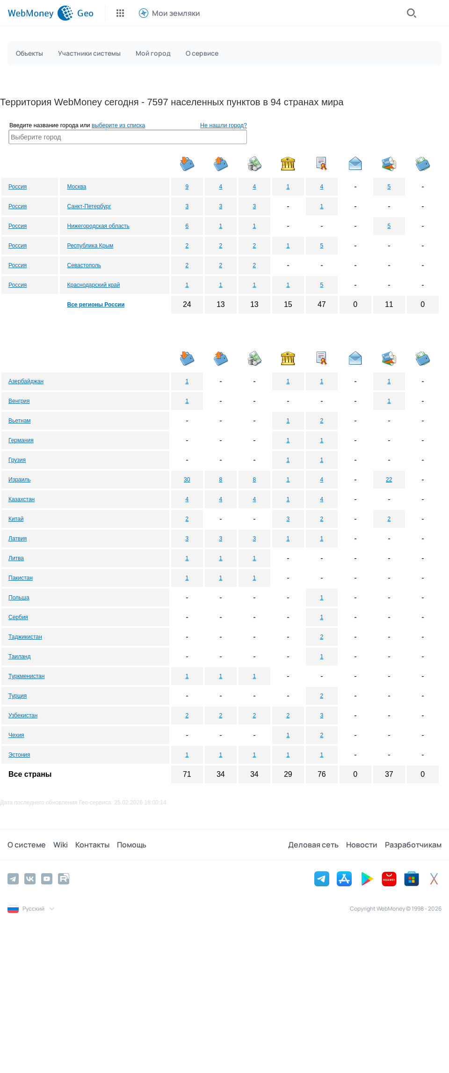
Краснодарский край (93, 285)
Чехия (16, 735)
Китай (15, 519)
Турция (17, 696)
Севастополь (84, 265)
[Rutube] (63, 878)
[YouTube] (46, 878)
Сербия (18, 617)
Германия (21, 440)
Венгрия (19, 401)
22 (389, 479)
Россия (17, 186)
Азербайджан (25, 381)
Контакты (92, 844)
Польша (18, 597)
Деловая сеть (313, 844)
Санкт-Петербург (89, 206)
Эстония (19, 755)
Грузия (17, 460)
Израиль (19, 479)
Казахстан (21, 499)
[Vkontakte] (30, 878)
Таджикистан (25, 637)
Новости (361, 844)
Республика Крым (90, 245)
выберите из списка (118, 125)
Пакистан (20, 578)
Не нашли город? (223, 125)
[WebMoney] (40, 13)
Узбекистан (22, 715)
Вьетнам (19, 420)
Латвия (17, 538)
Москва (76, 186)
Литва (16, 558)
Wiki (60, 844)
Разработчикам (413, 844)
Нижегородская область (98, 226)
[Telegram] (13, 878)
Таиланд (19, 656)
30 (187, 479)
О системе (26, 844)
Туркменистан (26, 676)
